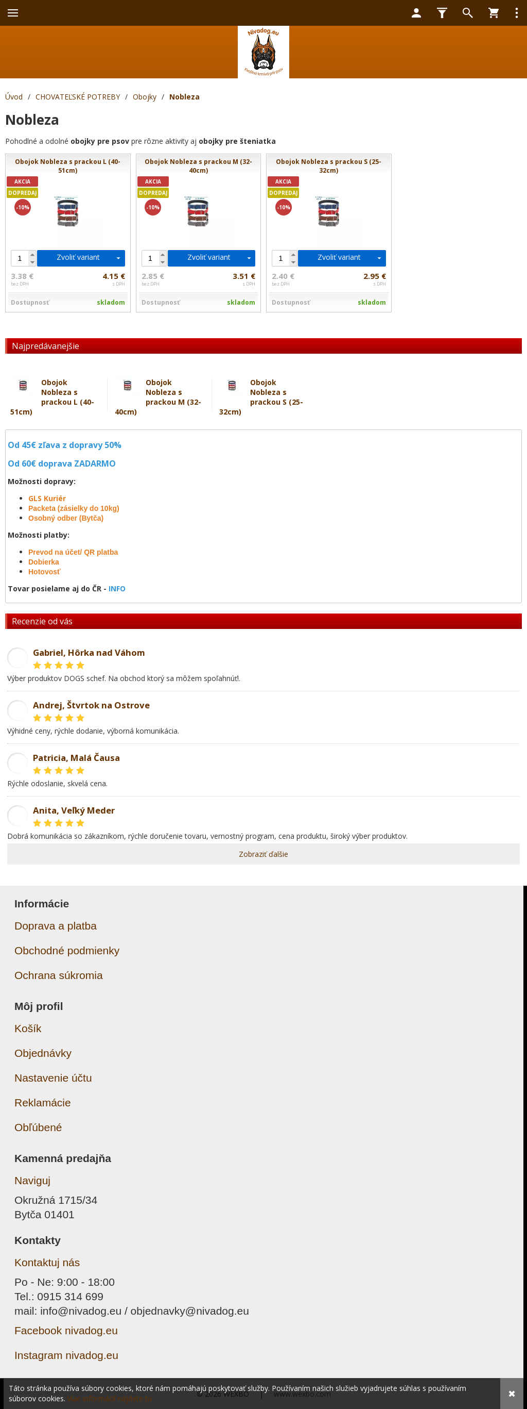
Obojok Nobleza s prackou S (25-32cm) (261, 397)
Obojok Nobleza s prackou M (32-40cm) (158, 397)
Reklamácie (42, 1102)
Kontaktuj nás (47, 1262)
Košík (28, 1028)
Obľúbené (38, 1127)
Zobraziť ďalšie (263, 854)
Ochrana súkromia (58, 975)
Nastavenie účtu (53, 1078)
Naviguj (32, 1180)
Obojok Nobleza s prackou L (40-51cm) (52, 397)
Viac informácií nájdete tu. (110, 1398)
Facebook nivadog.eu (66, 1330)
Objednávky (43, 1053)
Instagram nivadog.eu (66, 1355)
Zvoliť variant (78, 257)
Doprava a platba (55, 926)
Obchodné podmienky (66, 950)
